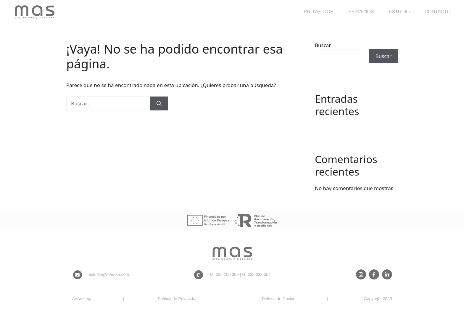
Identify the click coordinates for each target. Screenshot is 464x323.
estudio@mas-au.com (109, 274)
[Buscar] (159, 104)
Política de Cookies (280, 298)
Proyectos (319, 11)
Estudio (399, 11)
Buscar (323, 45)
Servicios (361, 11)
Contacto (438, 11)
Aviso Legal (83, 298)
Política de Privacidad (178, 298)
